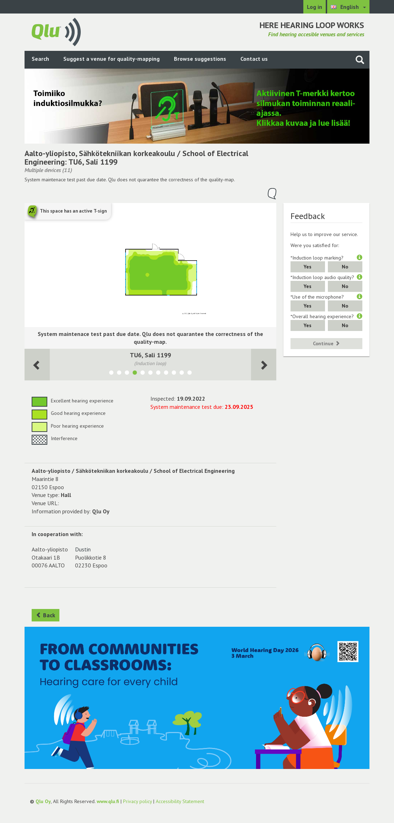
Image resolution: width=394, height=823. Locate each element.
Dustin (83, 549)
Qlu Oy (43, 801)
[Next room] (37, 364)
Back (45, 615)
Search (40, 58)
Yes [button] (308, 266)
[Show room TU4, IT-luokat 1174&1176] (150, 374)
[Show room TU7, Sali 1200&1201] (158, 374)
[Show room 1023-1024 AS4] (119, 374)
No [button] (345, 266)
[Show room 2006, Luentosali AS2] (182, 374)
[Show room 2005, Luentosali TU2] (174, 374)
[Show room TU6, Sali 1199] (135, 374)
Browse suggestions (200, 58)
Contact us (254, 58)
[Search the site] (359, 59)
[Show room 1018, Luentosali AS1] (189, 374)
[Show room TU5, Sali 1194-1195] (143, 374)
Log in (314, 6)
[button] (359, 257)
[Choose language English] (348, 7)
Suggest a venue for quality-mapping (111, 58)
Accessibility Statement (180, 801)
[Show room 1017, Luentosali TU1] (166, 374)
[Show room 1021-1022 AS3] (111, 374)
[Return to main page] (56, 31)
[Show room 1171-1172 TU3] (127, 374)
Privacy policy (137, 801)
